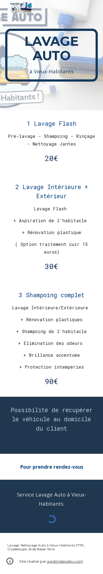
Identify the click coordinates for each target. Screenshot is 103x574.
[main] (51, 55)
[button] (9, 563)
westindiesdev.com (65, 561)
